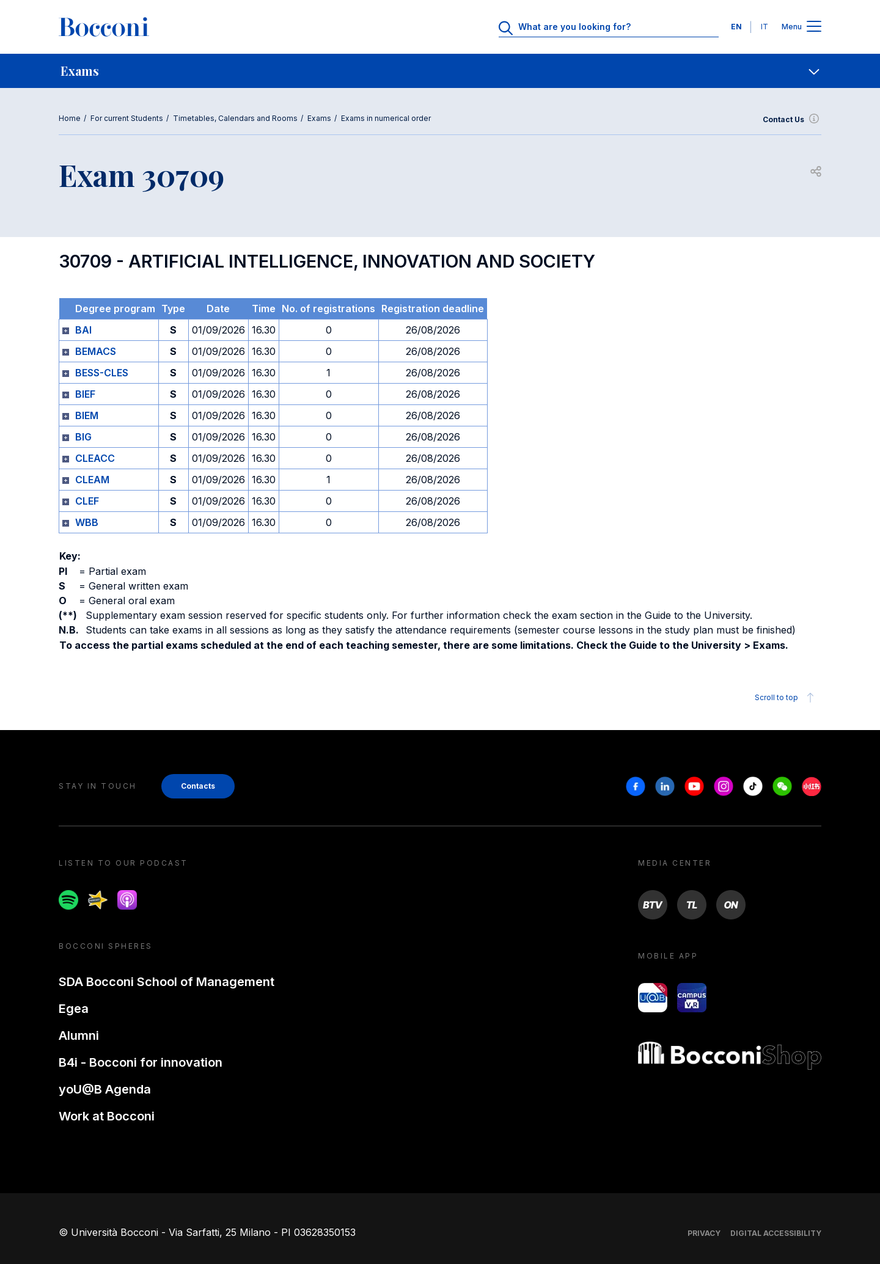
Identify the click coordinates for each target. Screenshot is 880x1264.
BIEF (85, 394)
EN (736, 26)
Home (70, 118)
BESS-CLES (101, 373)
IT (764, 26)
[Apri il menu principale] (814, 27)
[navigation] (440, 71)
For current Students (126, 118)
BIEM (86, 415)
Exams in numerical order (386, 118)
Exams (319, 118)
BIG (83, 437)
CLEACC (95, 458)
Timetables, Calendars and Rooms (235, 118)
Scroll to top (786, 697)
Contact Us (792, 119)
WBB (86, 522)
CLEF (87, 501)
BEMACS (95, 351)
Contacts (198, 786)
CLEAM (92, 479)
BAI (83, 330)
